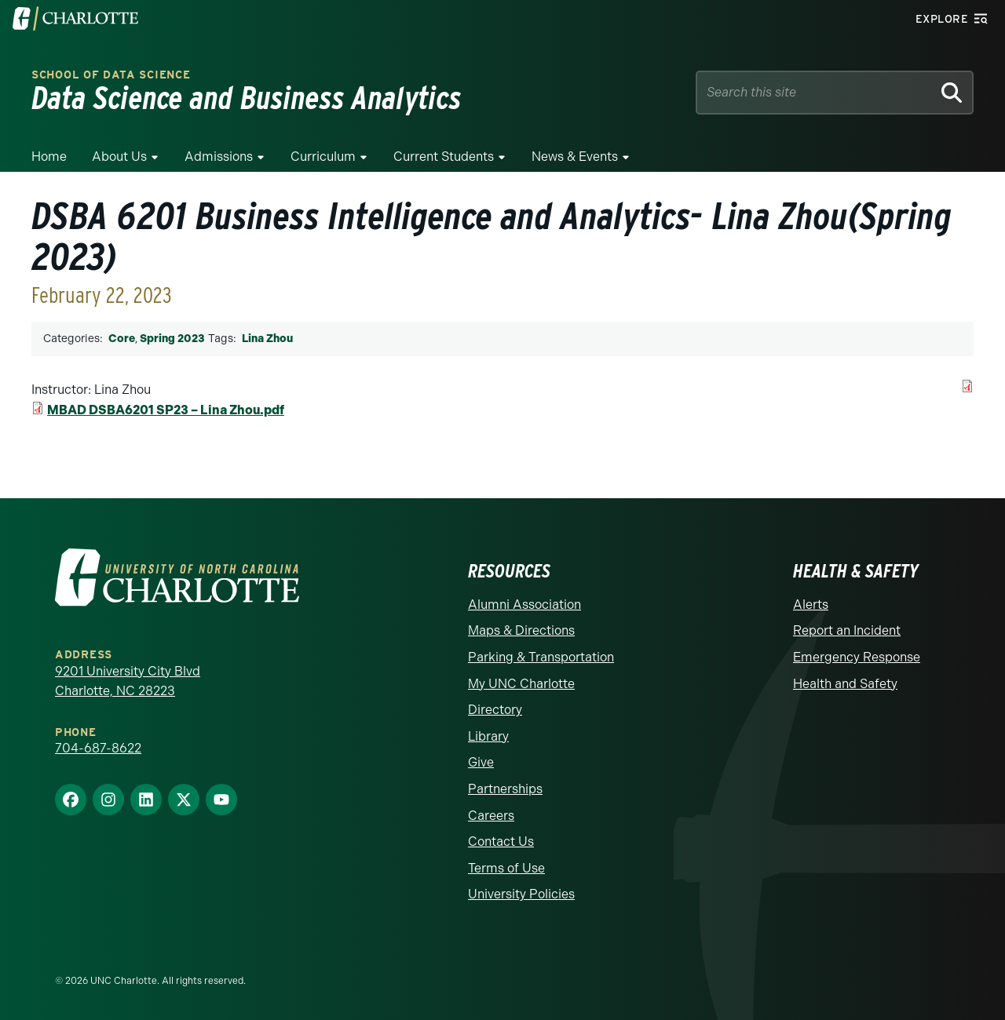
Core (121, 338)
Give (481, 762)
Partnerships (505, 788)
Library (488, 736)
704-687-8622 (98, 748)
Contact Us (501, 841)
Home (49, 156)
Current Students (443, 156)
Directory (495, 709)
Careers (491, 815)
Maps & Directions (521, 630)
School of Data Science (110, 75)
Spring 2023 (172, 338)
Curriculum (323, 156)
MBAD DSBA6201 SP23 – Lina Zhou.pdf (165, 410)
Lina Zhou (267, 338)
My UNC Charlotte (521, 683)
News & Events (575, 156)
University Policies (521, 894)
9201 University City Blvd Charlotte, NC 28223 (127, 681)
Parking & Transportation (541, 657)
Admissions (219, 156)
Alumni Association (524, 604)
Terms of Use (506, 868)
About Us (119, 156)
